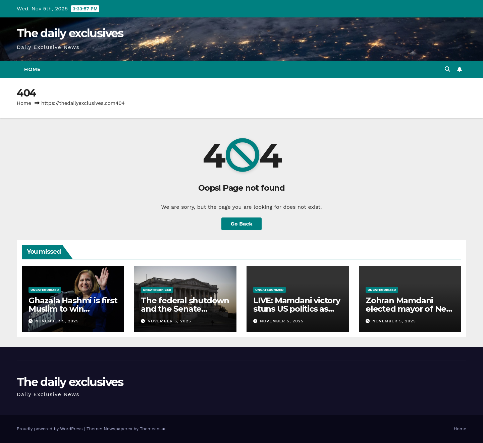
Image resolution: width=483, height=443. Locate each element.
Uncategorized (45, 290)
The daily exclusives (70, 33)
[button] (447, 69)
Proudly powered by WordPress (50, 428)
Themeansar (153, 428)
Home (32, 69)
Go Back (242, 223)
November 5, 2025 (57, 321)
